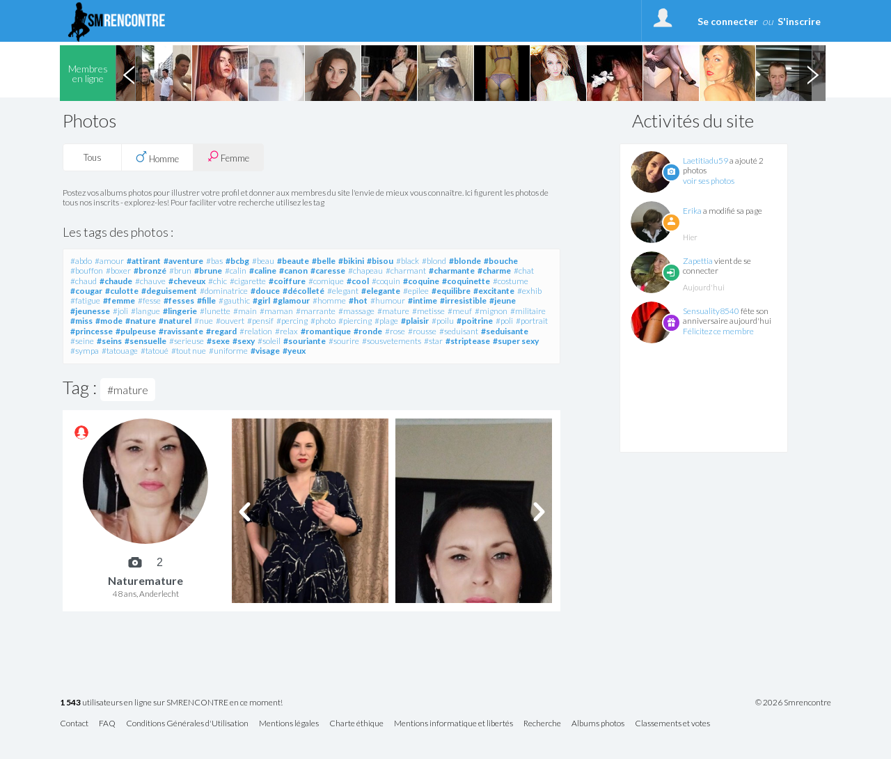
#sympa (84, 350)
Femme (228, 157)
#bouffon (86, 270)
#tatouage (120, 350)
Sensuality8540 (711, 311)
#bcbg (237, 261)
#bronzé (150, 270)
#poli (504, 320)
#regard (221, 331)
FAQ (107, 723)
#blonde (465, 261)
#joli (120, 311)
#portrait (532, 320)
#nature (140, 320)
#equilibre (451, 290)
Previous (129, 73)
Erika (692, 210)
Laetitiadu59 (705, 160)
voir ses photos (708, 180)
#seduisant (458, 331)
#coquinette (466, 281)
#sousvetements (391, 341)
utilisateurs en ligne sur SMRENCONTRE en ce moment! (171, 702)
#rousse (422, 331)
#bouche (501, 261)
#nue (203, 320)
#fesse (149, 300)
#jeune (502, 300)
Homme (157, 157)
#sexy (243, 341)
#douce (265, 290)
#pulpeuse (136, 331)
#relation (255, 331)
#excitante (493, 290)
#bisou (380, 261)
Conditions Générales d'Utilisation (187, 723)
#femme (119, 300)
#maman (276, 311)
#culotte (122, 290)
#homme (329, 300)
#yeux (294, 350)
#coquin (386, 281)
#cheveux (186, 281)
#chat (524, 270)
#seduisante (504, 331)
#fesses (179, 300)
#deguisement (169, 290)
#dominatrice (224, 290)
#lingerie (180, 311)
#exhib (529, 290)
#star (433, 341)
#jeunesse (90, 311)
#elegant (342, 290)
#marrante (316, 311)
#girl (261, 300)
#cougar (86, 290)
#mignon (491, 311)
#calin (235, 270)
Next (812, 73)
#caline (262, 270)
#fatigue (85, 300)
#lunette (215, 311)
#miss (81, 320)
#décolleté (303, 290)
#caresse (327, 270)
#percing (292, 320)
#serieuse (186, 341)
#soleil (269, 341)
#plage (386, 320)
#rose (395, 331)
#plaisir (415, 320)
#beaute (293, 261)
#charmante (452, 270)
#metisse (428, 311)
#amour (109, 261)
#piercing (355, 320)
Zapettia (698, 261)
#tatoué (154, 350)
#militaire (528, 311)
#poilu (443, 320)
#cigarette (248, 281)
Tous (93, 157)
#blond (434, 261)
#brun (180, 270)
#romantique (326, 331)
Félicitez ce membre (718, 331)
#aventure (183, 261)
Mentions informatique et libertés (453, 723)
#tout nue (188, 350)
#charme (494, 270)
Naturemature (145, 580)
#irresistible (463, 300)
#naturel (175, 320)
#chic (217, 281)
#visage (265, 350)
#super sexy (516, 341)
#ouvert (230, 320)
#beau (263, 261)
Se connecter (727, 21)
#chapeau (365, 270)
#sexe (218, 341)
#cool (358, 281)
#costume (510, 281)
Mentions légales (289, 723)
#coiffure (287, 281)
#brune (208, 270)
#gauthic (234, 300)
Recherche (542, 723)
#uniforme (228, 350)
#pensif (260, 320)
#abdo (81, 261)
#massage (356, 311)
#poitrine (475, 320)
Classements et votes (672, 723)
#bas (214, 261)
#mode (109, 320)
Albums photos (597, 723)
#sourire (344, 341)
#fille (206, 300)
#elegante (380, 290)
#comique (326, 281)
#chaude (116, 281)
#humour (387, 300)
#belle (324, 261)
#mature (393, 311)
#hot (358, 300)
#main (245, 311)
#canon (293, 270)
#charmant (406, 270)
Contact (74, 723)
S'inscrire (799, 21)
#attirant (144, 261)
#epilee (416, 290)
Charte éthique (356, 723)
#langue (145, 311)
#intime (422, 300)
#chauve (150, 281)
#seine (82, 341)
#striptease (468, 341)
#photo (323, 320)
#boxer (118, 270)
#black (407, 261)
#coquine (421, 281)
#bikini (351, 261)
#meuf (460, 311)
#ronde (368, 331)
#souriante (304, 341)
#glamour (291, 300)
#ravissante (181, 331)
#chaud (83, 281)
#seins (109, 341)
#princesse (91, 331)
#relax (286, 331)
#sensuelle (145, 341)
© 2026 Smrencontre (793, 702)
